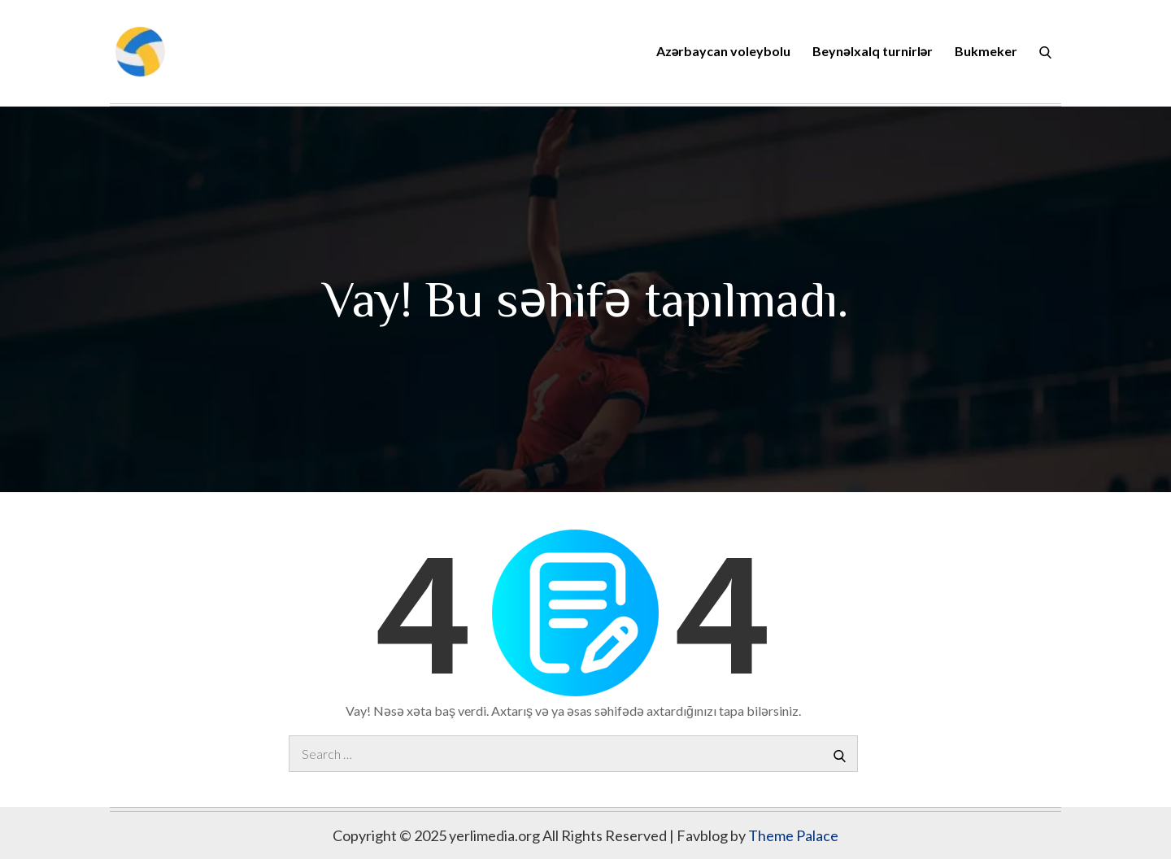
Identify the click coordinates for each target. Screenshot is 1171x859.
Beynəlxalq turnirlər (872, 51)
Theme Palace (793, 835)
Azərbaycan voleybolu (723, 51)
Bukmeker (986, 51)
